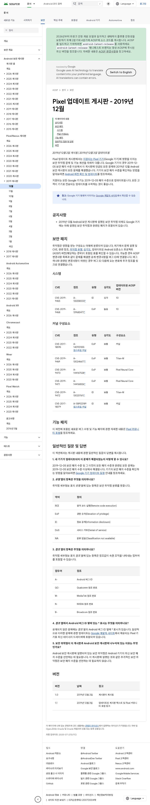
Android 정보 (52, 795)
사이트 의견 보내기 (57, 800)
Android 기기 (93, 20)
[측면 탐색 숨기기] (38, 799)
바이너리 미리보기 (54, 768)
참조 (133, 20)
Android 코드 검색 (53, 3)
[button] (18, 49)
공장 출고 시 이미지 (55, 773)
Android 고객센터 (123, 753)
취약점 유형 (76, 249)
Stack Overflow (123, 778)
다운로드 (50, 763)
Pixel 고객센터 (121, 758)
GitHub (49, 783)
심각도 (87, 249)
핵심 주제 (58, 20)
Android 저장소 (53, 753)
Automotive (115, 20)
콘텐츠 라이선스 (92, 725)
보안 (72, 90)
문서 (6, 12)
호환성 (74, 20)
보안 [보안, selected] (43, 20)
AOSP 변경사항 (107, 51)
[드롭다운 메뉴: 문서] (35, 4)
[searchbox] (21, 30)
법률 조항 (77, 795)
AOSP (55, 90)
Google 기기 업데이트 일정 (90, 473)
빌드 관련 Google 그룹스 (92, 778)
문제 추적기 (120, 783)
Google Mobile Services (127, 773)
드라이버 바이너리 (54, 778)
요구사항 (50, 758)
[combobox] (87, 4)
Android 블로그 (88, 763)
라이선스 (89, 795)
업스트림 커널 (79, 350)
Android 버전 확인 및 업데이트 (81, 174)
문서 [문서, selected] (29, 3)
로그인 (143, 3)
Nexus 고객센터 (122, 763)
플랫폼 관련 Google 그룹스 (93, 773)
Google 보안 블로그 (90, 768)
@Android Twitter (89, 753)
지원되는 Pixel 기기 (93, 159)
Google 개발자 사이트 (106, 195)
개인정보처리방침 (105, 795)
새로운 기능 (9, 20)
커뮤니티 (66, 795)
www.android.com (124, 768)
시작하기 (28, 20)
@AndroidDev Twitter (91, 758)
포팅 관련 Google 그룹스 (92, 783)
